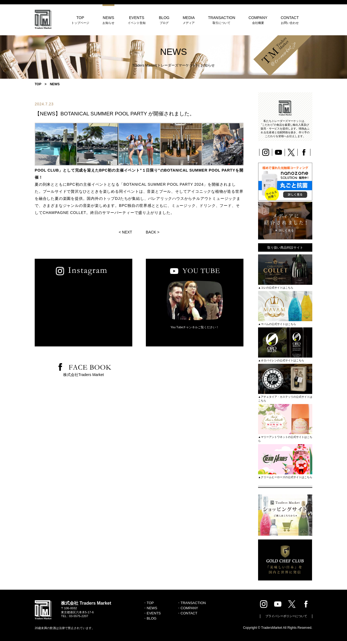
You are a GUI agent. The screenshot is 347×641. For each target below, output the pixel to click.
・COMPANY (187, 608)
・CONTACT (187, 613)
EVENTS (137, 19)
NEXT (127, 232)
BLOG (164, 19)
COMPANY (258, 19)
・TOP (148, 603)
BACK (151, 232)
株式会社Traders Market (83, 374)
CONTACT (290, 19)
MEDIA (189, 19)
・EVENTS (152, 613)
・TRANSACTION (191, 603)
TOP (80, 19)
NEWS (108, 19)
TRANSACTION (221, 19)
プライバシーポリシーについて (286, 616)
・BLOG (149, 618)
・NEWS (150, 608)
